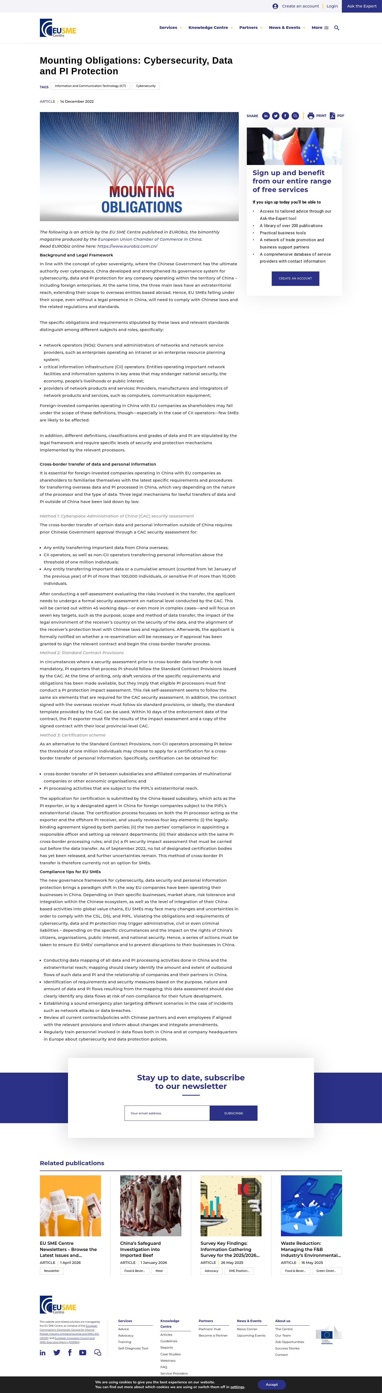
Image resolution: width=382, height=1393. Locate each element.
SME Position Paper (241, 1271)
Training (124, 1342)
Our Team (283, 1335)
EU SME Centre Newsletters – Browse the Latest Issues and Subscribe (68, 1249)
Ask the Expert (362, 6)
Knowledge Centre (208, 27)
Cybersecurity (146, 86)
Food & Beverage (136, 1271)
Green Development (329, 1271)
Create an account (300, 6)
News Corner (247, 1329)
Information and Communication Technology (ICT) (90, 86)
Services (168, 27)
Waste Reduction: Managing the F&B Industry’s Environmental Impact (309, 1249)
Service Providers (173, 1373)
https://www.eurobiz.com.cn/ (127, 246)
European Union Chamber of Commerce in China (150, 239)
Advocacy (211, 1271)
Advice (123, 1329)
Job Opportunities (289, 1342)
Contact (281, 1355)
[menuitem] (171, 28)
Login (332, 6)
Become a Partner (213, 1335)
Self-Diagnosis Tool (133, 1348)
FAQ (163, 1367)
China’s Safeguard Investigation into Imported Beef (140, 1249)
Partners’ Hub (210, 1329)
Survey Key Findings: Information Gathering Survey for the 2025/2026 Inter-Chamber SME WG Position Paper (228, 1249)
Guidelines (168, 1341)
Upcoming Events (251, 1335)
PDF (340, 116)
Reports (166, 1347)
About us (282, 1321)
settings (237, 1387)
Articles (166, 1335)
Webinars (168, 1361)
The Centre (284, 1329)
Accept (272, 1384)
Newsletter (51, 1271)
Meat (159, 1271)
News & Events (284, 27)
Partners (248, 27)
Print (321, 116)
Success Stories (287, 1348)
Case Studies (170, 1354)
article (47, 101)
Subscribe (233, 1113)
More (317, 27)
